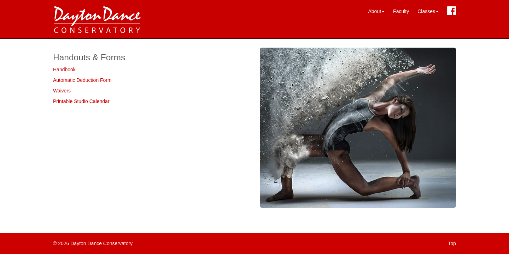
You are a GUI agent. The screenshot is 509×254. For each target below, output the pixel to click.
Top (452, 243)
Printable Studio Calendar (81, 101)
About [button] (376, 11)
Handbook (64, 69)
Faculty (401, 11)
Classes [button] (428, 11)
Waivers (62, 90)
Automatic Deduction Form (82, 80)
